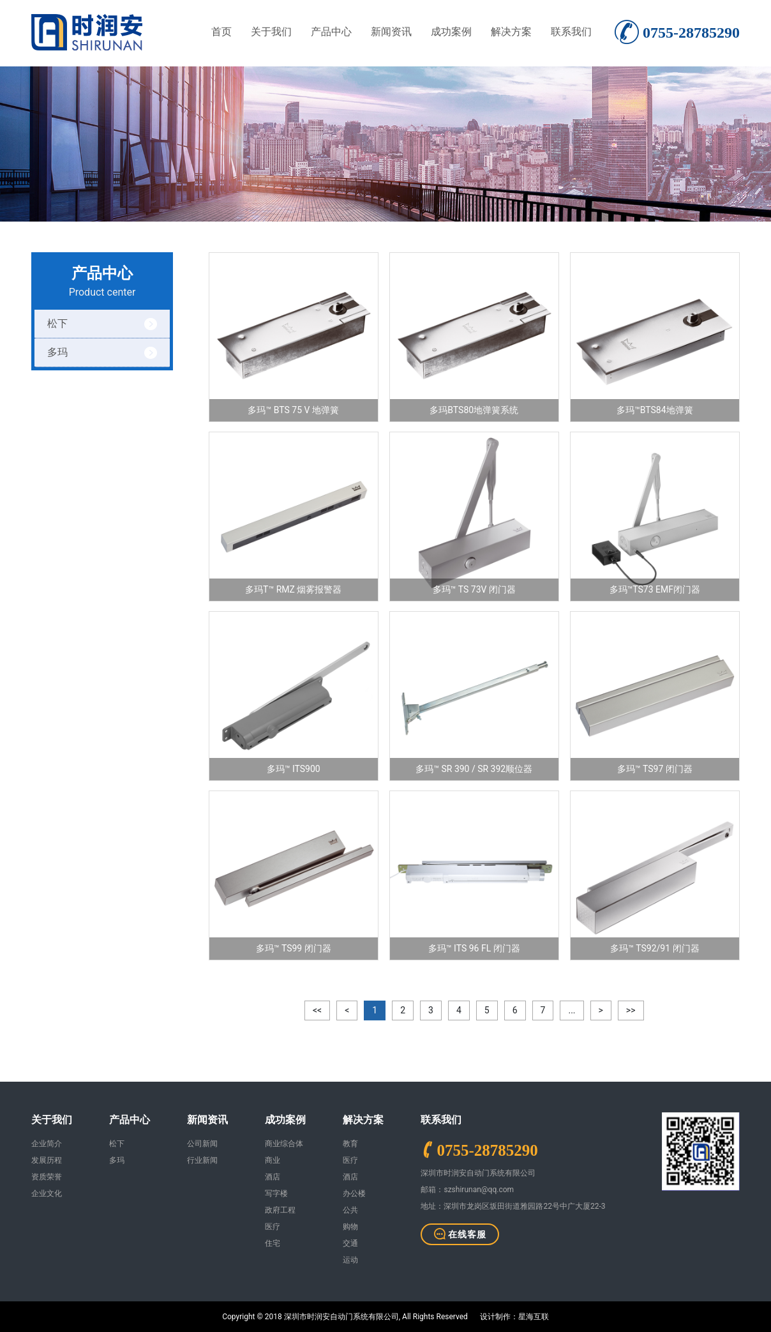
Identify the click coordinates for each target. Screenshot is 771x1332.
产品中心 (331, 32)
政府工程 (280, 1210)
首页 (221, 32)
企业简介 (46, 1143)
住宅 (272, 1243)
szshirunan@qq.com (479, 1189)
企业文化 (46, 1193)
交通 (350, 1243)
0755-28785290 (487, 1150)
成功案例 (451, 32)
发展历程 (46, 1160)
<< (317, 1010)
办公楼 (354, 1193)
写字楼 (276, 1193)
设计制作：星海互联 (514, 1316)
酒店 (272, 1176)
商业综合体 (284, 1143)
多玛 (57, 352)
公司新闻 (202, 1143)
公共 (350, 1210)
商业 (272, 1160)
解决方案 (511, 32)
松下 (57, 323)
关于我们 (271, 32)
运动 (350, 1259)
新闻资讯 (391, 32)
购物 (350, 1226)
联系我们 (571, 32)
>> (631, 1010)
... (571, 1010)
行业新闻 (202, 1160)
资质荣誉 (46, 1176)
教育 (350, 1143)
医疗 (272, 1226)
